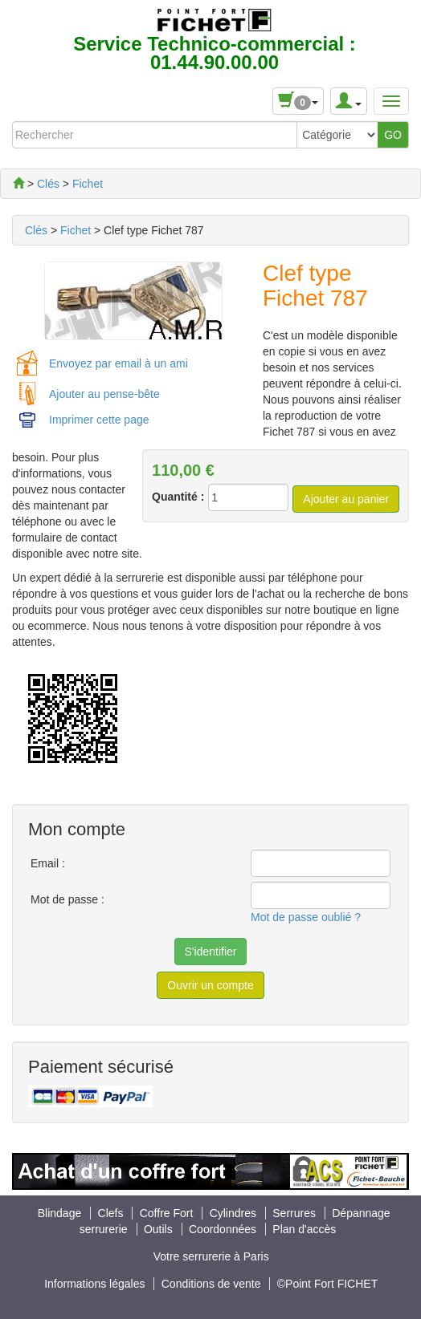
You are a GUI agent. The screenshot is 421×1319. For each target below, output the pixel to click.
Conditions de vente (211, 1283)
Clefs (112, 1213)
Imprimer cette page (99, 419)
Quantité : (178, 496)
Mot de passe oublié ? (306, 917)
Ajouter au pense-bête (104, 394)
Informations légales (94, 1283)
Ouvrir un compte (210, 985)
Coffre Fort (168, 1213)
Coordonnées (222, 1229)
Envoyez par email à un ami (118, 363)
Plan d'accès (304, 1229)
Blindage (61, 1213)
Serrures (295, 1213)
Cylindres (235, 1213)
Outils (160, 1229)
